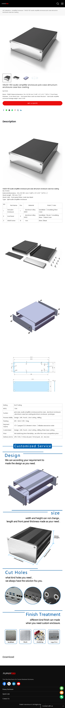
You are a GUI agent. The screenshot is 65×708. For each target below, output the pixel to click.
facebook (4, 110)
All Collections (7, 10)
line (6, 110)
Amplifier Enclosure (17, 10)
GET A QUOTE (33, 103)
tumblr (18, 110)
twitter (9, 110)
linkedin (21, 110)
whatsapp (12, 110)
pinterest (15, 110)
